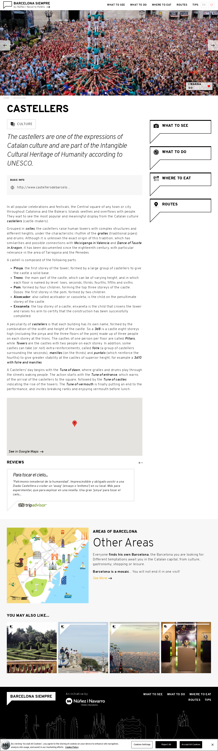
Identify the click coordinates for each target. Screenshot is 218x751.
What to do (176, 694)
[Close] (212, 744)
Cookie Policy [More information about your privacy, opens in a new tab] (72, 747)
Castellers (19, 98)
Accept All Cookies (191, 744)
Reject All (166, 744)
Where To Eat (200, 694)
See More (102, 578)
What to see (153, 694)
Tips (208, 700)
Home (6, 98)
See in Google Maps (26, 451)
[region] (109, 745)
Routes (194, 700)
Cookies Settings (142, 744)
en (204, 5)
